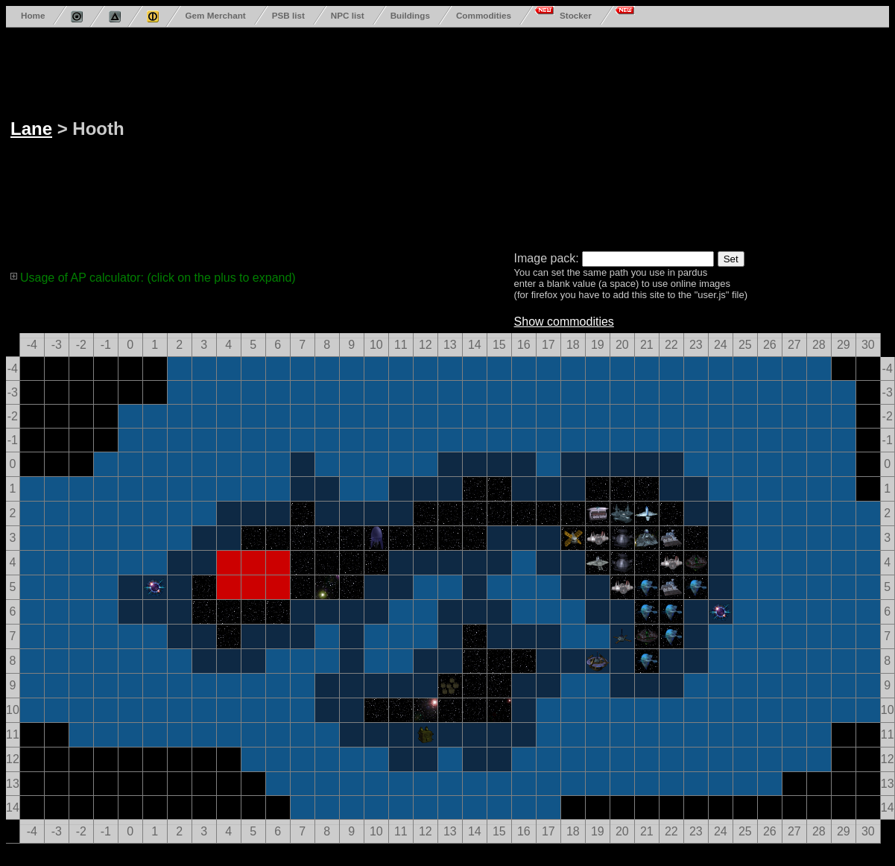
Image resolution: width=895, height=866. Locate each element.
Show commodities (564, 321)
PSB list (288, 15)
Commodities (483, 15)
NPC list (347, 15)
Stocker (576, 15)
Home (33, 15)
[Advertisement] (438, 136)
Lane (31, 128)
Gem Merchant (215, 15)
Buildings (410, 15)
